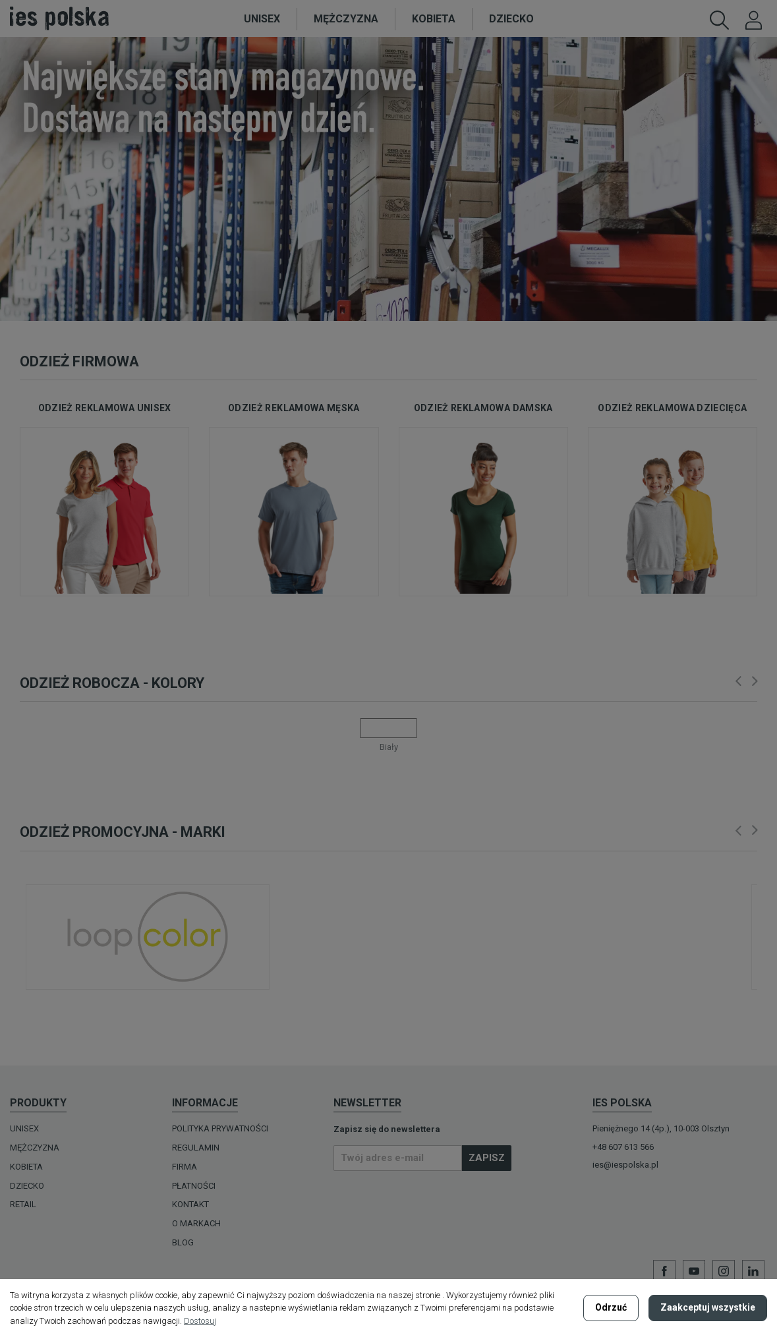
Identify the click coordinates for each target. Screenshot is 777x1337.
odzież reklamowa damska (483, 408)
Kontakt (190, 1204)
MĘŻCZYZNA (34, 1147)
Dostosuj (200, 1321)
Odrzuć (611, 1307)
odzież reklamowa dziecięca (672, 408)
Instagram (723, 1271)
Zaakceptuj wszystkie (707, 1307)
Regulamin (195, 1147)
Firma (184, 1167)
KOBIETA (26, 1167)
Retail (23, 1204)
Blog (183, 1242)
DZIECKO (27, 1186)
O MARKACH (196, 1223)
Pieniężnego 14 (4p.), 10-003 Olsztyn (661, 1128)
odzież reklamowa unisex (104, 408)
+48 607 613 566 (623, 1147)
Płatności (194, 1186)
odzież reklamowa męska (294, 408)
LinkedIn (753, 1271)
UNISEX (24, 1128)
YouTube (694, 1271)
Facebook (664, 1271)
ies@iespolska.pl (625, 1165)
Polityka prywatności (220, 1128)
